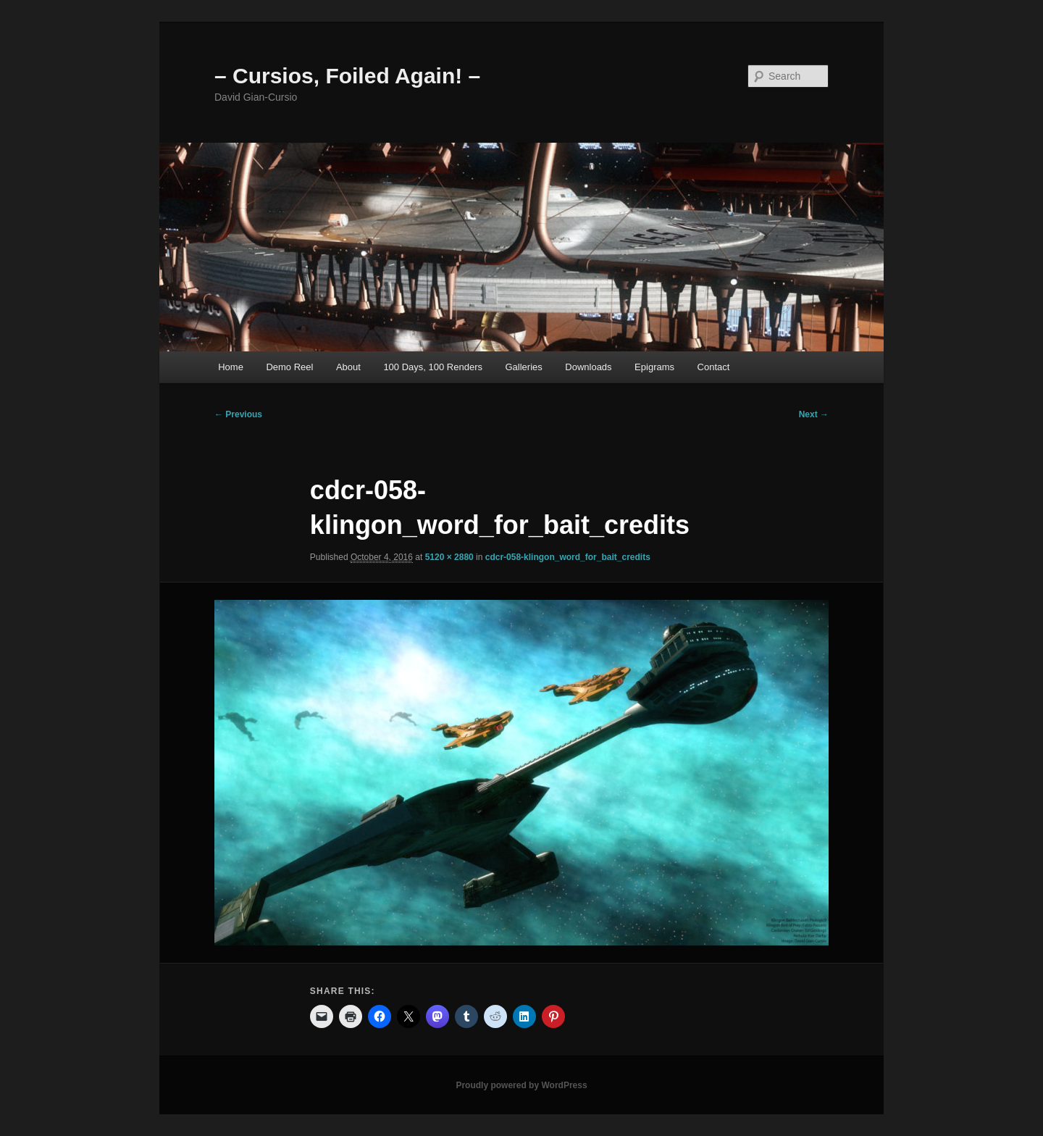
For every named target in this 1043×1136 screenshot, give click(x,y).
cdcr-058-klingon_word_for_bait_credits (567, 557)
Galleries (523, 367)
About (348, 367)
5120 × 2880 (449, 557)
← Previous (238, 414)
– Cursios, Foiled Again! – (347, 76)
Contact (714, 367)
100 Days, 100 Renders (432, 367)
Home (230, 367)
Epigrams (654, 367)
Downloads (588, 367)
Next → (814, 414)
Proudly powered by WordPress (521, 1085)
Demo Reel (289, 367)
